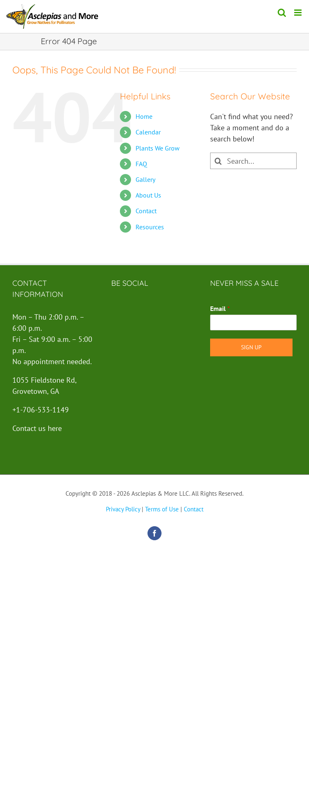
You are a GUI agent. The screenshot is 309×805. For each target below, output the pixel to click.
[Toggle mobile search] (282, 12)
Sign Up (251, 347)
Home (144, 116)
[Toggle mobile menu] (298, 12)
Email (220, 308)
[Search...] (253, 161)
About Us (148, 195)
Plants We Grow (158, 148)
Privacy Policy (123, 509)
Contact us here (37, 428)
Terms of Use (162, 509)
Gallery (145, 179)
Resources (150, 227)
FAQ (141, 164)
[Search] (218, 161)
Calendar (148, 132)
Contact (146, 211)
